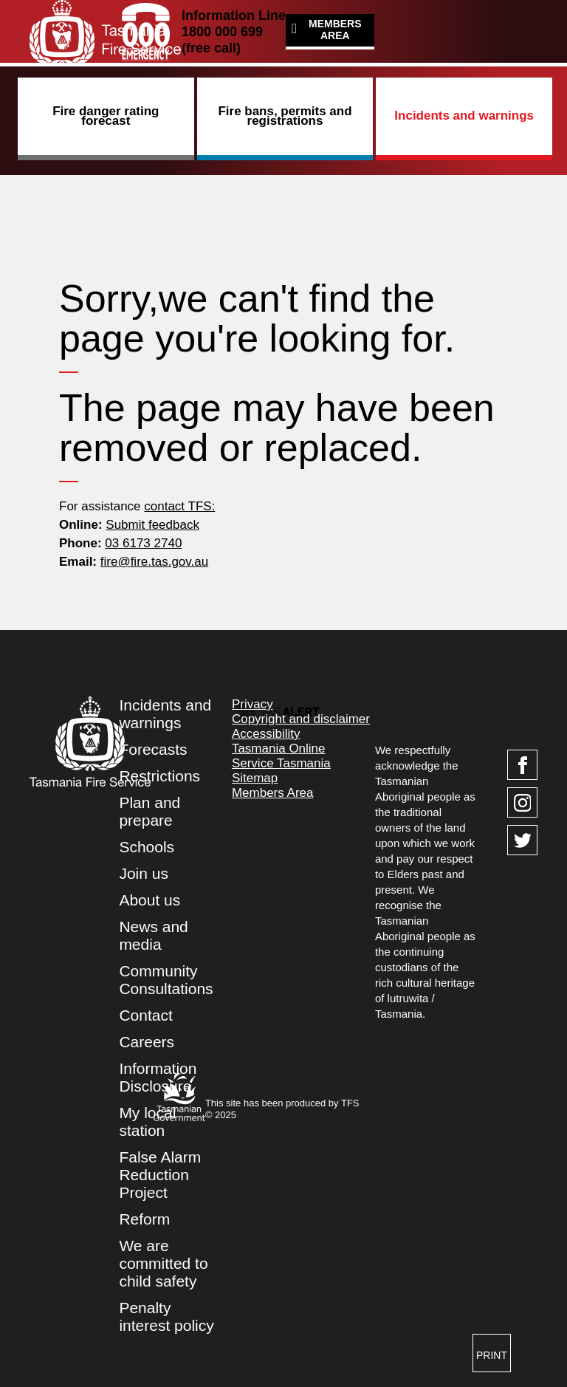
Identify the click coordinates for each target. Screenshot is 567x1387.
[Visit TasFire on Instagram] (522, 802)
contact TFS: (179, 506)
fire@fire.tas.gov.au (154, 562)
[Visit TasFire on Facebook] (522, 765)
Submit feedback (152, 525)
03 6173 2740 (143, 543)
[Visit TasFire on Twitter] (522, 840)
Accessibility (266, 734)
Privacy (252, 704)
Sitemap (255, 778)
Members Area (335, 29)
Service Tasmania (281, 763)
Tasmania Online (279, 749)
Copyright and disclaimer (301, 719)
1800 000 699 (222, 31)
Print (491, 1355)
